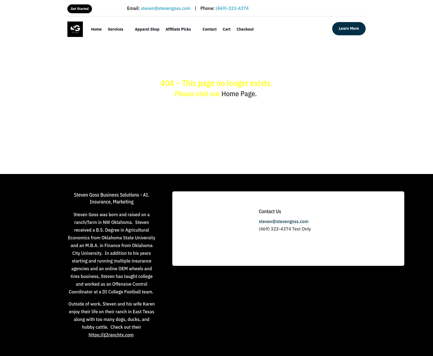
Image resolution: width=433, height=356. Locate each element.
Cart (227, 29)
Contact (209, 29)
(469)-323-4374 (232, 8)
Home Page (238, 93)
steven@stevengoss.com (166, 8)
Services (115, 29)
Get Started (80, 9)
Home (96, 29)
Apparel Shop (147, 29)
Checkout (245, 29)
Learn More (349, 28)
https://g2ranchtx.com (111, 335)
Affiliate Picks (178, 29)
